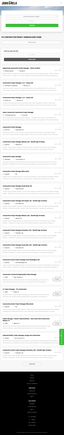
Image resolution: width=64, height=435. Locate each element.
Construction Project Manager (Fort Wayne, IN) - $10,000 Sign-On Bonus (25, 201)
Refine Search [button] (32, 42)
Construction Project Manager (12, 127)
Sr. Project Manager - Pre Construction (15, 289)
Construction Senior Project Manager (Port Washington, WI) (21, 260)
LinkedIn (33, 422)
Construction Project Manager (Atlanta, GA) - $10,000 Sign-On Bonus (24, 142)
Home (32, 375)
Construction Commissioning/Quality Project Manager (20, 274)
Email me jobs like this (11, 51)
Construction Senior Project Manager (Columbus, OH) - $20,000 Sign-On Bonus (27, 350)
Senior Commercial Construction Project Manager (18, 112)
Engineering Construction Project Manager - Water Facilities (21, 68)
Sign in (32, 396)
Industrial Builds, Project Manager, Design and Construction (21, 335)
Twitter (33, 419)
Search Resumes (32, 393)
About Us (32, 380)
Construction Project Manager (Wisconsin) (16, 171)
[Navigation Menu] (61, 3)
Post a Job (32, 391)
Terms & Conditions (32, 383)
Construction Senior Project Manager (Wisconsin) (18, 304)
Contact (32, 378)
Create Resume (32, 406)
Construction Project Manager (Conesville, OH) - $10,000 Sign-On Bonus (25, 245)
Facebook (33, 416)
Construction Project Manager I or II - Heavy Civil (18, 83)
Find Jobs (32, 25)
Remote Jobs (32, 425)
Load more (32, 364)
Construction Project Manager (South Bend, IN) (17, 186)
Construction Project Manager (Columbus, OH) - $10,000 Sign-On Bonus (25, 230)
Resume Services (32, 412)
